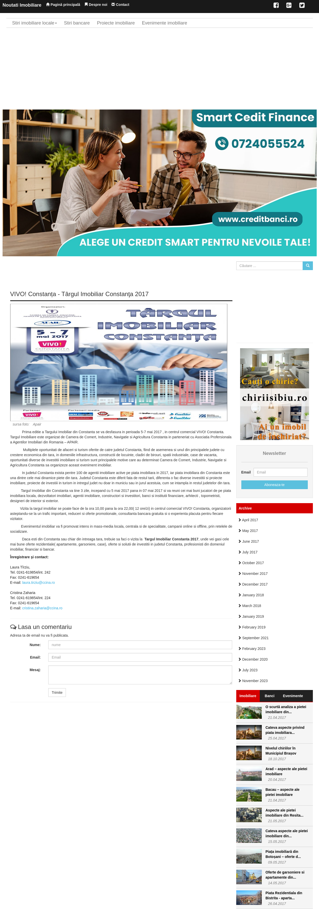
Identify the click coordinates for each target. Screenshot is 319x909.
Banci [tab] (270, 696)
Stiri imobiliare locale (34, 23)
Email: (35, 657)
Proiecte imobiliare (116, 23)
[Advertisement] (159, 68)
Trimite (57, 692)
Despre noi (95, 5)
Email (245, 472)
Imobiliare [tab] (248, 696)
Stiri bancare (77, 23)
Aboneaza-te (274, 485)
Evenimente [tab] (293, 696)
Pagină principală (63, 5)
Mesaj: (35, 670)
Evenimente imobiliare (164, 23)
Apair (37, 424)
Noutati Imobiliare (22, 5)
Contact (120, 5)
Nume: (35, 645)
